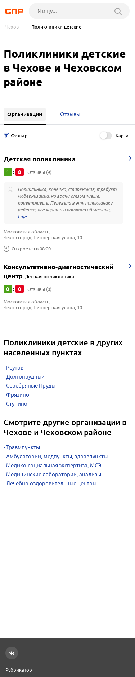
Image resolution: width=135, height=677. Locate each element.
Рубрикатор (18, 670)
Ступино (16, 403)
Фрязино (17, 394)
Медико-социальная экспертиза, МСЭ (53, 465)
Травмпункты (23, 447)
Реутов (14, 367)
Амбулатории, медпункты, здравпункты (57, 456)
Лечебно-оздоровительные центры (51, 483)
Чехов (12, 27)
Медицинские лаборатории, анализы (53, 474)
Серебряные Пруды (30, 385)
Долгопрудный (25, 376)
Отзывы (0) (39, 289)
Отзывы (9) (39, 172)
